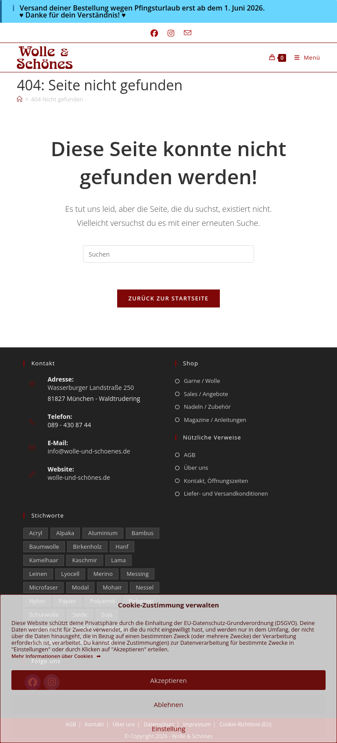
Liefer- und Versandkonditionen (226, 493)
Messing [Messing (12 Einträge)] (137, 574)
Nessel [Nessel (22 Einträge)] (145, 587)
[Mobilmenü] (304, 57)
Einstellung (168, 728)
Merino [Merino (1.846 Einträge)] (103, 574)
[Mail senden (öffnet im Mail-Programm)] (185, 33)
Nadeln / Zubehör (207, 407)
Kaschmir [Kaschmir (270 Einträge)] (84, 560)
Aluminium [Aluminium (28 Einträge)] (103, 533)
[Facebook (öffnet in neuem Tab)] (154, 33)
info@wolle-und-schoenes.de (88, 451)
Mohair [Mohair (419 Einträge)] (112, 587)
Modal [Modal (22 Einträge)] (80, 587)
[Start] (19, 99)
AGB (189, 455)
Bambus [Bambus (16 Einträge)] (143, 533)
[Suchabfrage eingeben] (168, 254)
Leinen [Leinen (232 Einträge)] (38, 574)
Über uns (196, 468)
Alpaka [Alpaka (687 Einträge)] (65, 533)
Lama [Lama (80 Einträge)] (118, 560)
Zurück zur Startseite (169, 298)
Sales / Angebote (206, 394)
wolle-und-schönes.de (78, 477)
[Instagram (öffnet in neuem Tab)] (171, 33)
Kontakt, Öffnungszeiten (216, 481)
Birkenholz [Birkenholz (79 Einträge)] (87, 546)
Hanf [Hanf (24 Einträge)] (122, 546)
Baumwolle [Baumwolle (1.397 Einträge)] (44, 546)
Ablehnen (168, 704)
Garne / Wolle (202, 381)
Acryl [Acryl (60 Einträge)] (35, 533)
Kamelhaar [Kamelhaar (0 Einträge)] (43, 560)
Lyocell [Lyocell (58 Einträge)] (70, 574)
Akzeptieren (168, 680)
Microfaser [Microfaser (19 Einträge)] (43, 587)
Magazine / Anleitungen (215, 420)
